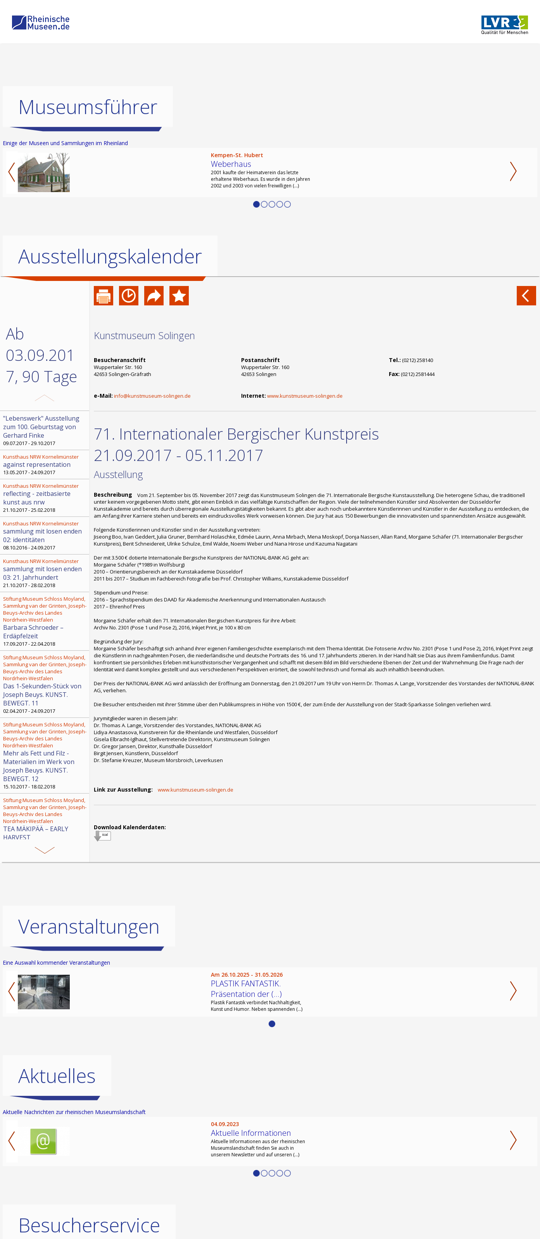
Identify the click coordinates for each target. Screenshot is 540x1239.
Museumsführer (87, 107)
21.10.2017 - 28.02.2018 (45, 573)
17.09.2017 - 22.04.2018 (45, 621)
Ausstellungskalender (110, 256)
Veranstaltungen (89, 926)
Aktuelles (57, 1075)
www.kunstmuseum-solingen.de (305, 395)
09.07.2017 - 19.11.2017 (45, 823)
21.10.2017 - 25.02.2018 (45, 497)
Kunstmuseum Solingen (144, 335)
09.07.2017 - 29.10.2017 (45, 430)
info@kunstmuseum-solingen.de (152, 395)
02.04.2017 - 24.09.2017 (45, 684)
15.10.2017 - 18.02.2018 (45, 755)
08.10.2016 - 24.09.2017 (45, 535)
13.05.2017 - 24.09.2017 (45, 464)
